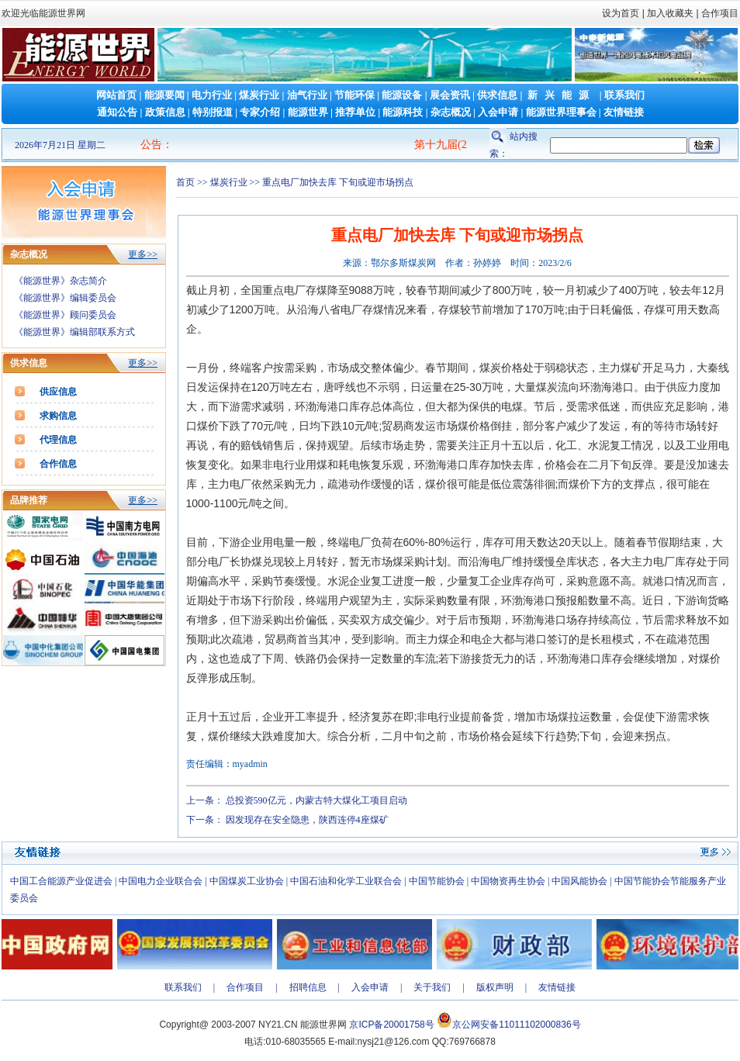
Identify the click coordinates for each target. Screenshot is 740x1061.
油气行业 (307, 95)
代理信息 (58, 439)
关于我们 (432, 987)
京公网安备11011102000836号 (516, 1024)
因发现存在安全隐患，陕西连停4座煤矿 (307, 819)
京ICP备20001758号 (391, 1024)
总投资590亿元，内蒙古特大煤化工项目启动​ (316, 800)
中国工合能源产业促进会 (61, 881)
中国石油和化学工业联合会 (346, 881)
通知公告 (117, 112)
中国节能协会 (437, 881)
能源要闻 (164, 95)
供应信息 (58, 391)
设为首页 (620, 13)
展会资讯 (450, 95)
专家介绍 (260, 112)
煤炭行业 (259, 95)
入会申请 (498, 112)
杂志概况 (451, 112)
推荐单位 (355, 112)
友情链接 (623, 112)
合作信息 (58, 463)
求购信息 (58, 415)
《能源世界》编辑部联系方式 (74, 332)
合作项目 (718, 13)
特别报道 (212, 112)
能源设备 (402, 95)
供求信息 (497, 95)
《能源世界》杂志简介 (60, 280)
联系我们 (624, 95)
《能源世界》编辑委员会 (65, 297)
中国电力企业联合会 (160, 881)
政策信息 (165, 112)
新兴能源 (561, 95)
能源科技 (402, 112)
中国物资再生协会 (508, 881)
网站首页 (116, 95)
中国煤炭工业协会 (246, 881)
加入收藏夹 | (672, 13)
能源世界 (308, 112)
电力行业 (212, 95)
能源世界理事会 (561, 112)
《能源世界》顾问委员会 (65, 314)
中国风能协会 (579, 881)
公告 (151, 144)
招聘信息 (308, 987)
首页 (185, 182)
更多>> (142, 254)
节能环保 (354, 95)
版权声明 (495, 987)
